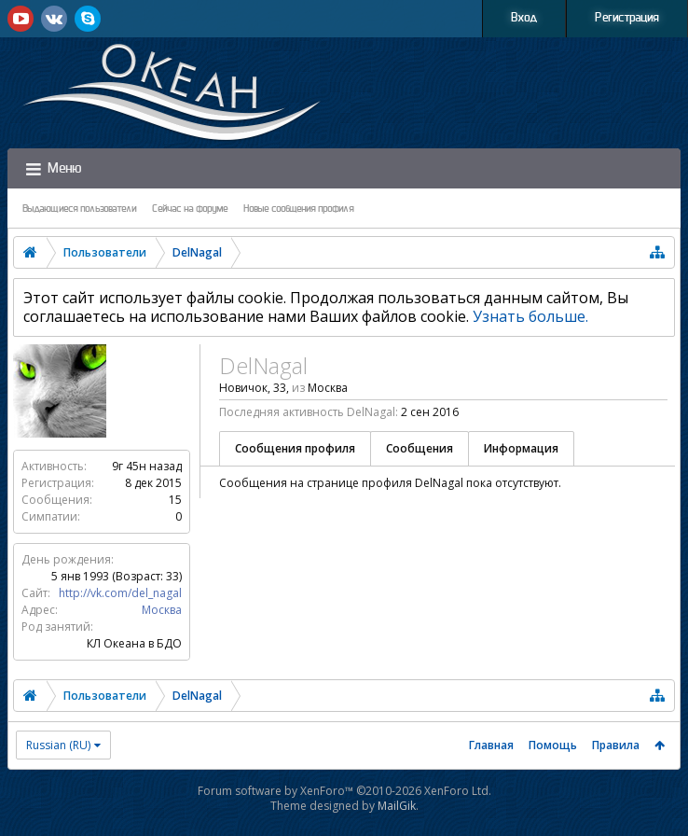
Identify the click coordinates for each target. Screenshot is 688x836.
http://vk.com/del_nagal (120, 593)
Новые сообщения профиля (298, 209)
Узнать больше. (530, 316)
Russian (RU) (58, 745)
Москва (162, 610)
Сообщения (419, 448)
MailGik (397, 806)
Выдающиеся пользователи (79, 209)
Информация (521, 448)
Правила (616, 745)
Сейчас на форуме (190, 209)
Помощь (553, 745)
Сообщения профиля (295, 448)
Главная (491, 745)
